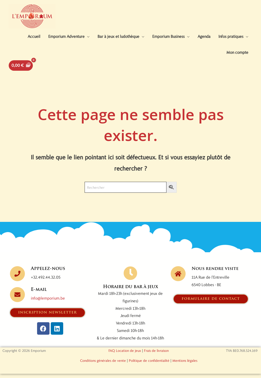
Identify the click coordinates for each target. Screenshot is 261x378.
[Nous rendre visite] (178, 277)
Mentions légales (184, 364)
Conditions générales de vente (103, 364)
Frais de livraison (156, 354)
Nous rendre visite (216, 272)
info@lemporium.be (48, 302)
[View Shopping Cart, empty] (21, 69)
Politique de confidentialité (149, 364)
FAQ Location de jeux (124, 354)
